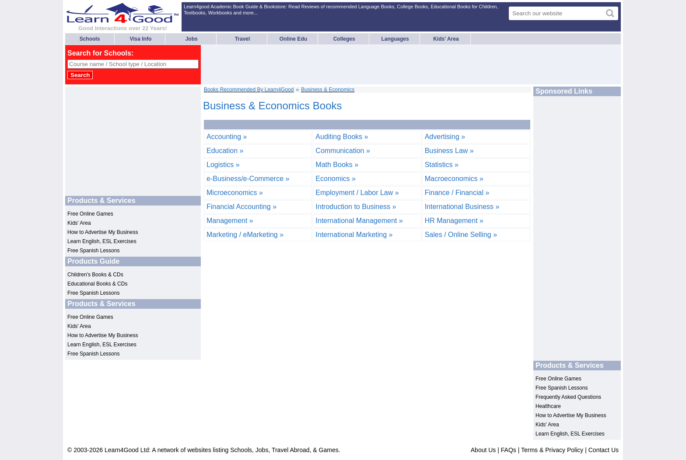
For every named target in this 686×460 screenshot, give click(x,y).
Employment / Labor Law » (357, 192)
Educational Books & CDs (97, 284)
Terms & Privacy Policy (552, 449)
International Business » (462, 206)
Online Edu (293, 39)
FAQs (508, 449)
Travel (242, 39)
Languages (395, 39)
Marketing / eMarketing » (245, 234)
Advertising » (445, 136)
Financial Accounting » (241, 206)
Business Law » (449, 150)
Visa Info (140, 39)
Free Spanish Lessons (93, 250)
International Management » (358, 220)
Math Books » (336, 164)
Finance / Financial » (457, 192)
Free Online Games (90, 214)
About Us (483, 449)
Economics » (335, 178)
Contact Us (603, 449)
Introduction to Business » (355, 206)
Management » (229, 220)
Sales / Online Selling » (461, 234)
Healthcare (548, 406)
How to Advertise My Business (102, 232)
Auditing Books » (341, 136)
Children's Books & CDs (95, 275)
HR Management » (454, 220)
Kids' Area (445, 39)
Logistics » (223, 164)
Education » (225, 150)
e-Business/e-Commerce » (247, 178)
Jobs (192, 39)
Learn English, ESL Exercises (101, 241)
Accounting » (226, 136)
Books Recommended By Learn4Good (249, 90)
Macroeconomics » (454, 178)
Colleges (344, 39)
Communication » (342, 150)
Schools (90, 39)
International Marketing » (353, 234)
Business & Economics (327, 90)
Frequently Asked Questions (568, 397)
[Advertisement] (362, 64)
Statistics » (441, 164)
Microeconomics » (234, 192)
